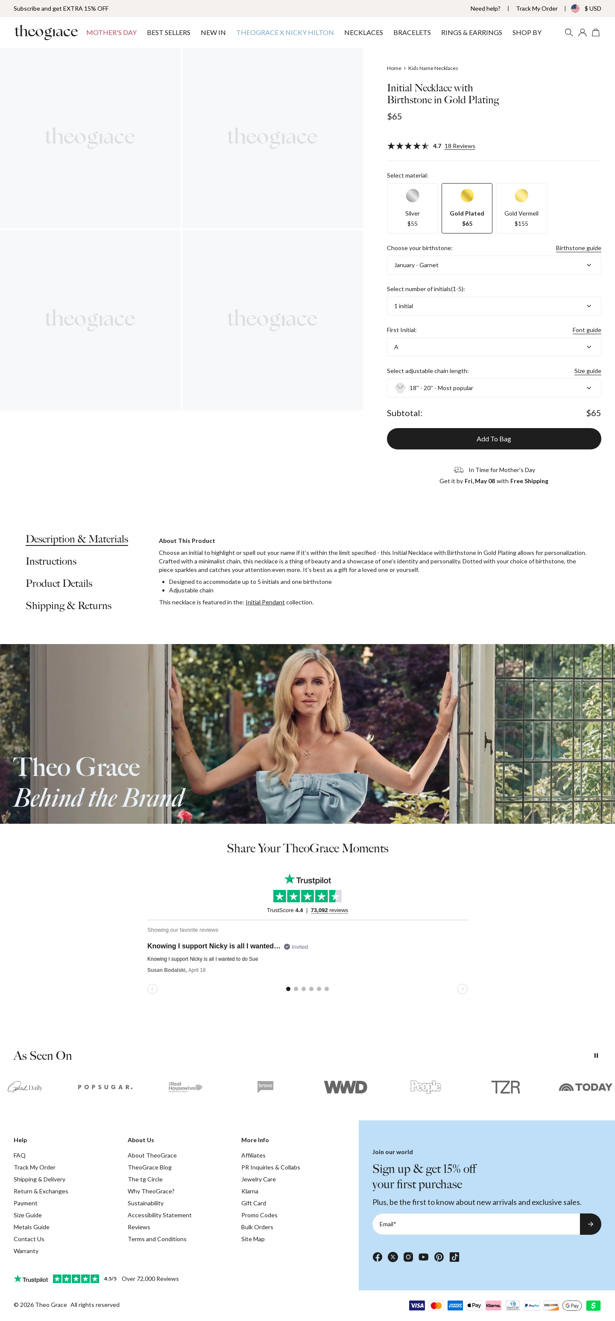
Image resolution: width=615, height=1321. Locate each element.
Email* (388, 1224)
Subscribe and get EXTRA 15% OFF (61, 8)
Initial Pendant (265, 602)
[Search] (569, 32)
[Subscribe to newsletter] (590, 1224)
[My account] (582, 32)
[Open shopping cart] (596, 32)
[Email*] (476, 1224)
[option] (412, 208)
